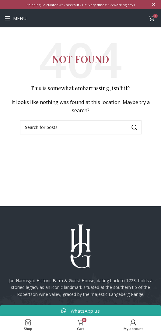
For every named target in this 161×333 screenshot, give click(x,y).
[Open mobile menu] (16, 18)
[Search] (81, 127)
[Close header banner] (153, 4)
